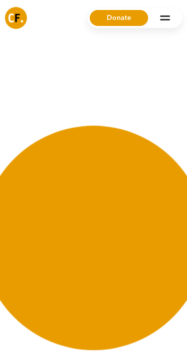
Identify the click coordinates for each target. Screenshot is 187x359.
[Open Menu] (165, 18)
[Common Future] (16, 18)
